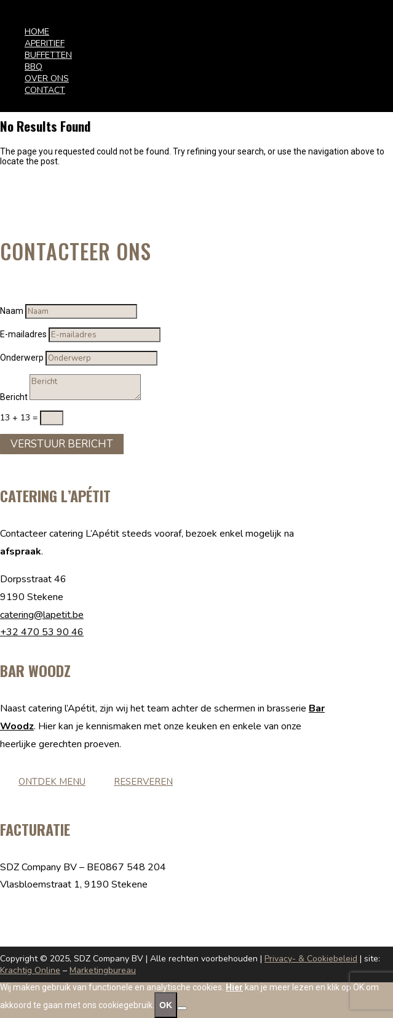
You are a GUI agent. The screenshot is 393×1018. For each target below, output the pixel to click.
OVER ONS (47, 78)
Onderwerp (22, 358)
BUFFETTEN (48, 55)
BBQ (33, 67)
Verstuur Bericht (61, 444)
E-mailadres (23, 334)
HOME (37, 32)
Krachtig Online (30, 970)
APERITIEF (45, 43)
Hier (234, 987)
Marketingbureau (102, 970)
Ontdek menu (51, 782)
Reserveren (143, 782)
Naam (11, 311)
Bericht (14, 397)
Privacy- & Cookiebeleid (310, 958)
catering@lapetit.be (42, 615)
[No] (182, 1008)
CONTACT (45, 90)
